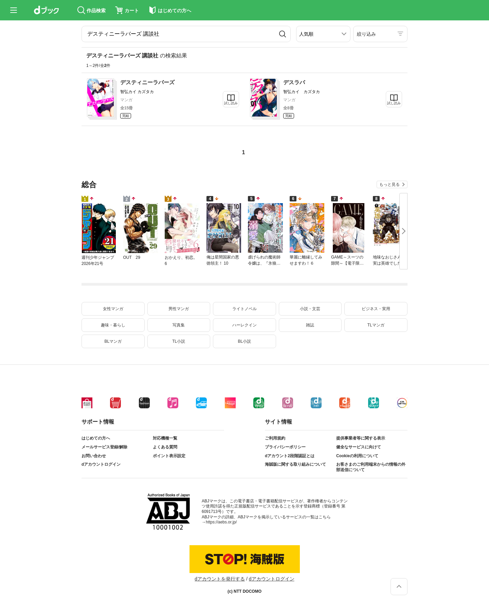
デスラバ (294, 82)
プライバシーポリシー (285, 447)
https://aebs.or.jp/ (221, 522)
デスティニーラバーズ (147, 82)
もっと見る (389, 184)
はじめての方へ (96, 438)
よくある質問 (165, 447)
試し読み (231, 103)
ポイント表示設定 (169, 455)
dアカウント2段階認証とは (289, 455)
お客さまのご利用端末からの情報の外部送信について (370, 467)
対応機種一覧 (165, 438)
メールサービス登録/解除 (104, 447)
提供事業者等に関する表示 (360, 438)
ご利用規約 (275, 438)
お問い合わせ (94, 455)
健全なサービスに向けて (358, 447)
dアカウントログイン (101, 464)
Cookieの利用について (357, 455)
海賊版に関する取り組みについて (295, 464)
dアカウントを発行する (220, 579)
